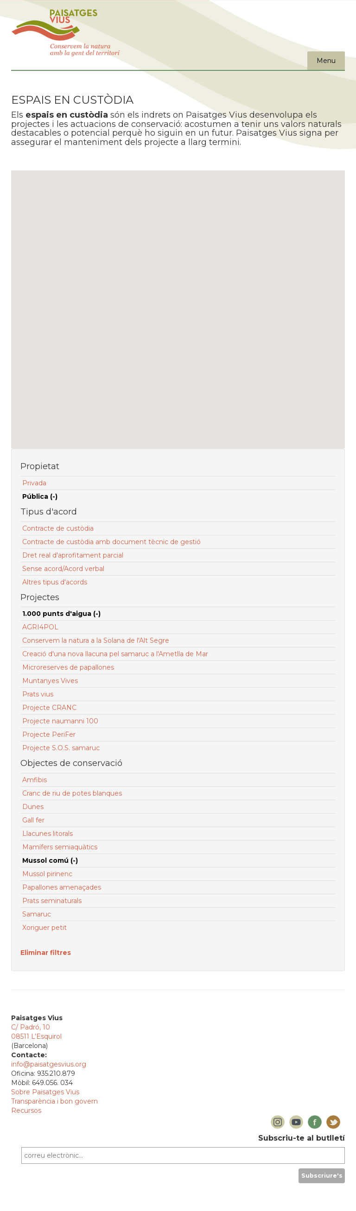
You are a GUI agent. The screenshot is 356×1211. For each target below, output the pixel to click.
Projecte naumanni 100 (60, 721)
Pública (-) (39, 496)
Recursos (26, 1110)
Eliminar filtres (45, 952)
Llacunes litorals (47, 833)
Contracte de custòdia (58, 528)
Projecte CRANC (49, 707)
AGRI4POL (40, 627)
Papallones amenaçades (61, 887)
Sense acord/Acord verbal (63, 569)
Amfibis (34, 780)
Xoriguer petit (44, 927)
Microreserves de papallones (68, 667)
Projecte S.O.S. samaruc (61, 748)
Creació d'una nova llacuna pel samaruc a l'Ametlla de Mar (115, 654)
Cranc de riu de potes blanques (72, 793)
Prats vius (37, 694)
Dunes (33, 807)
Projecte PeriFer (49, 734)
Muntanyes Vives (50, 681)
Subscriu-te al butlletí (301, 1138)
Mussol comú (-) (50, 860)
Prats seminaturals (52, 901)
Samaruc (36, 914)
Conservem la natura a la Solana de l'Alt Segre (95, 640)
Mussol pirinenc (47, 874)
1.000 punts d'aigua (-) (61, 613)
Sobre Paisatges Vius (45, 1092)
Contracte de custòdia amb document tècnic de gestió (111, 542)
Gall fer (33, 820)
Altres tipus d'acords (54, 582)
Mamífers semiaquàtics (59, 847)
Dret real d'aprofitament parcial (72, 555)
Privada (34, 483)
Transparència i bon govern (54, 1101)
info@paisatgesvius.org (48, 1064)
